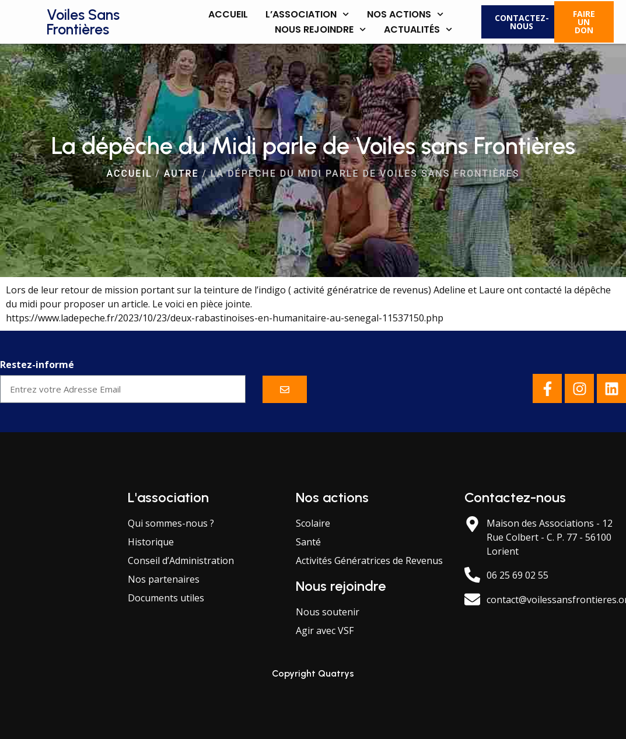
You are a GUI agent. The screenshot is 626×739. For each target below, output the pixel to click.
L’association (307, 14)
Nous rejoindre (320, 29)
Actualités (418, 29)
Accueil (228, 14)
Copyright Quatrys (313, 673)
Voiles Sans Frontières (83, 22)
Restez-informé (37, 365)
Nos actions (405, 14)
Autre (181, 173)
